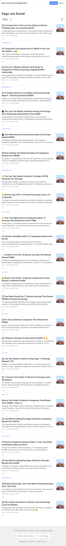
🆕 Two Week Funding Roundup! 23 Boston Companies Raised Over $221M (27, 420)
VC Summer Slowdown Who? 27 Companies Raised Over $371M (27, 237)
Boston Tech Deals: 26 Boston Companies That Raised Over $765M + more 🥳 (26, 401)
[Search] (62, 19)
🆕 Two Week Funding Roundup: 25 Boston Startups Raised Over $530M (25, 461)
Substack (22, 541)
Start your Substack (26, 536)
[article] (33, 32)
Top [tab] (10, 19)
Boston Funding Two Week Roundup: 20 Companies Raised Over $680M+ (25, 154)
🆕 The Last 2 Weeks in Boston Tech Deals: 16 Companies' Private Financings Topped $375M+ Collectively (23, 70)
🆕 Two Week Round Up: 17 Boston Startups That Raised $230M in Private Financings (27, 297)
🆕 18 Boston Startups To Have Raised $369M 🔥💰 (25, 338)
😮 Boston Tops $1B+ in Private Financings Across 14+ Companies (26, 196)
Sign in (61, 3)
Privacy (31, 530)
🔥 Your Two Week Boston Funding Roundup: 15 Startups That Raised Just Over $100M (24, 219)
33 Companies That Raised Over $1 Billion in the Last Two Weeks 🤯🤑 (26, 49)
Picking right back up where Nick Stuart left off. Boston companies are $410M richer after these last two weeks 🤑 (27, 509)
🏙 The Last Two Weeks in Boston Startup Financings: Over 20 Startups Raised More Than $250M (26, 112)
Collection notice (47, 530)
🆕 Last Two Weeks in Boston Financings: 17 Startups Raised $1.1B (26, 360)
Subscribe (53, 3)
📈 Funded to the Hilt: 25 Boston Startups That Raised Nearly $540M (26, 256)
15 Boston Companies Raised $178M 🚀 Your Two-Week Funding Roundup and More (27, 443)
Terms (37, 530)
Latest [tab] (5, 19)
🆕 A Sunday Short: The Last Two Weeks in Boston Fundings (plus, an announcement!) (24, 26)
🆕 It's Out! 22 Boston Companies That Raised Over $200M (25, 320)
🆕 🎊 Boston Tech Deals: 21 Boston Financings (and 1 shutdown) (26, 378)
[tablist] (7, 19)
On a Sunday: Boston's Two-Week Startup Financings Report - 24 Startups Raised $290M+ (26, 94)
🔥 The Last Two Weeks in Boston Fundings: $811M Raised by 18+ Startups (25, 177)
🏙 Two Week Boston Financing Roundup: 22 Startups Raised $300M (26, 135)
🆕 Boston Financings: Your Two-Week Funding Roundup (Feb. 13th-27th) (27, 485)
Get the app (43, 536)
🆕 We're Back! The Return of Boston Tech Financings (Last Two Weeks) (26, 503)
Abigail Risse (13, 35)
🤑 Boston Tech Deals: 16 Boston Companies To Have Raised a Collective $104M (26, 279)
